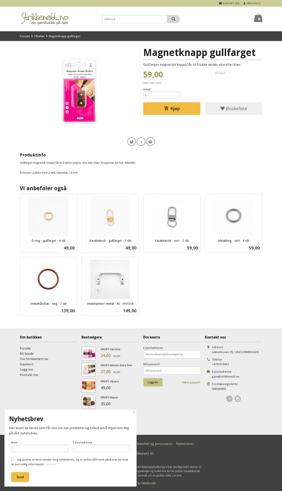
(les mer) (50, 464)
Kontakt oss (29, 376)
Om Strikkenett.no (34, 360)
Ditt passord (151, 365)
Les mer (177, 476)
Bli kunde (27, 354)
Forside (25, 36)
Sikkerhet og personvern (153, 445)
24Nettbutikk (148, 484)
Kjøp (172, 109)
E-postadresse (153, 349)
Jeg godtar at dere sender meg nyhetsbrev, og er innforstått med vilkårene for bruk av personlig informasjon (69, 462)
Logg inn (26, 370)
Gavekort (27, 365)
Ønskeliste (233, 109)
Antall (146, 89)
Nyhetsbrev (185, 445)
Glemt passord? (191, 383)
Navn (39, 445)
